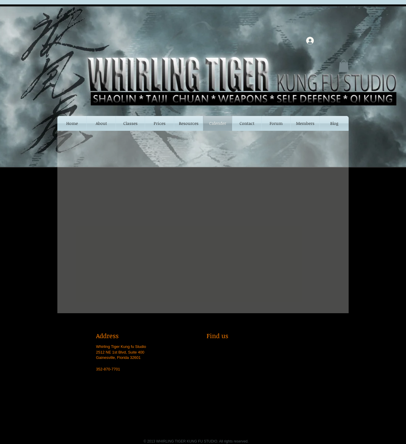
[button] (344, 66)
